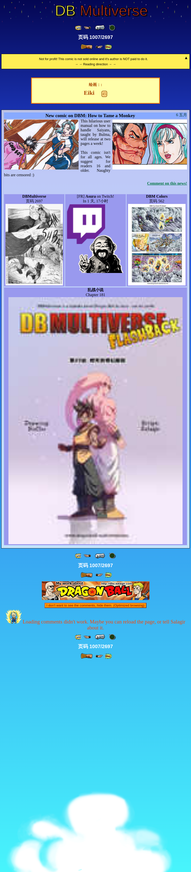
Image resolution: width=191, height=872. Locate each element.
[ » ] (86, 47)
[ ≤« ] (87, 28)
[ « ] (100, 27)
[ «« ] (78, 28)
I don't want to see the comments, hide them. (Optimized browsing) (95, 814)
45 (104, 302)
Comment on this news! (167, 392)
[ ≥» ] (99, 47)
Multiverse (101, 10)
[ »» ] (108, 47)
